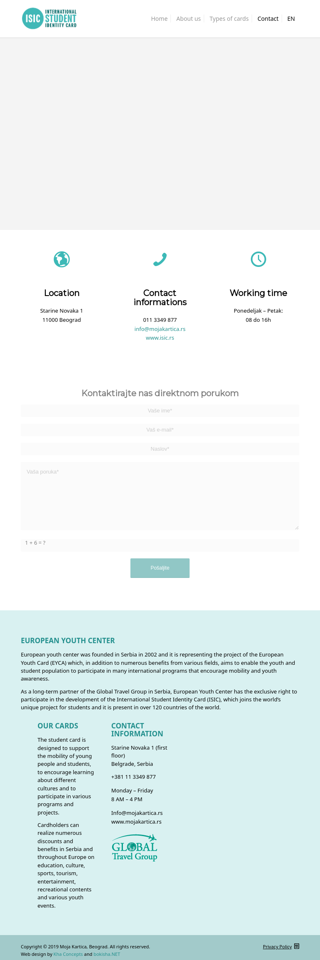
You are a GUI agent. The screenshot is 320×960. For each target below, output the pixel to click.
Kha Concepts (68, 954)
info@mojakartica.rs (160, 329)
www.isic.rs (160, 337)
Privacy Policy (277, 946)
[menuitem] (159, 18)
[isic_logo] (49, 18)
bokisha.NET (106, 954)
